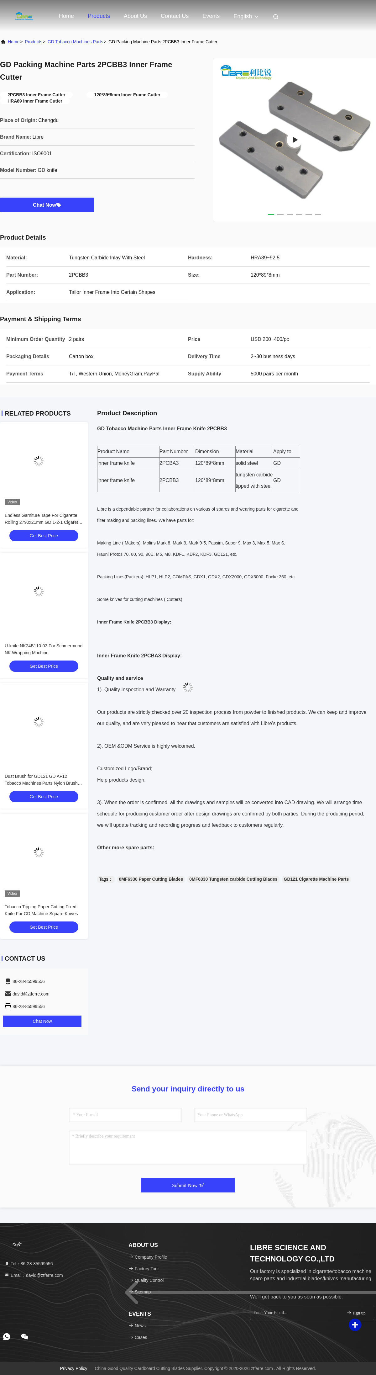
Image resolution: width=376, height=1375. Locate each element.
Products (99, 16)
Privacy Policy (73, 1368)
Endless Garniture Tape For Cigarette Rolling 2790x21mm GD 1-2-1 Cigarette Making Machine (43, 522)
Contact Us (175, 16)
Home (66, 16)
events (211, 16)
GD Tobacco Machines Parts (75, 41)
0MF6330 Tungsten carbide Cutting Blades (233, 879)
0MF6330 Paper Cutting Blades (151, 879)
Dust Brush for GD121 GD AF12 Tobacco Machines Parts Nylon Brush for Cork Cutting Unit (41, 783)
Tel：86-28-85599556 (28, 1263)
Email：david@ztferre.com (33, 1275)
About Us (135, 16)
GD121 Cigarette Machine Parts (316, 879)
